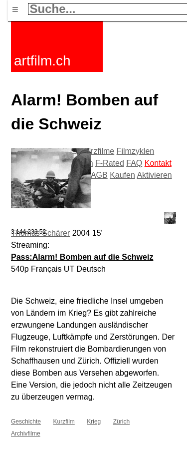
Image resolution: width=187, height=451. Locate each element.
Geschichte (26, 421)
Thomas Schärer (40, 233)
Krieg (94, 421)
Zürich (121, 421)
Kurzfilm (63, 421)
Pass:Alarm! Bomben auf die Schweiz (82, 257)
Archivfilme (25, 433)
